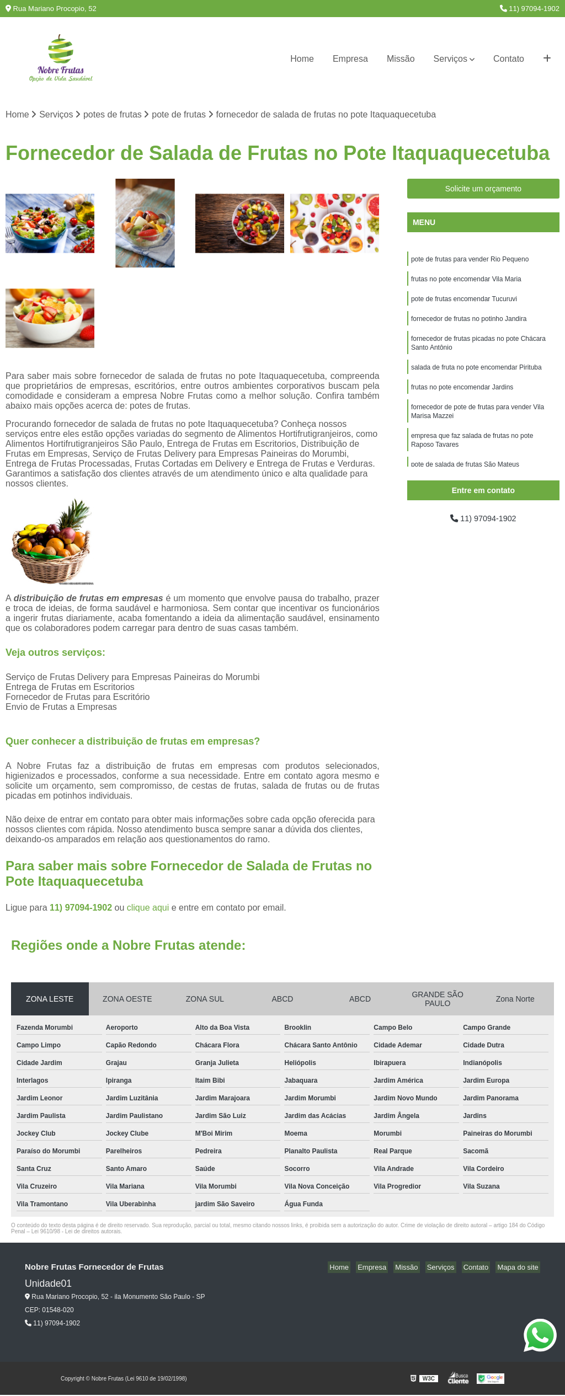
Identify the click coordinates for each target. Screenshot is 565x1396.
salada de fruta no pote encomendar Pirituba (476, 375)
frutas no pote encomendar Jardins (462, 396)
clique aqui (148, 908)
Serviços (450, 58)
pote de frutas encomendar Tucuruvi (464, 303)
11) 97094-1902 (529, 8)
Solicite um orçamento (483, 189)
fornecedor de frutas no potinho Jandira (468, 324)
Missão (401, 58)
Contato (508, 58)
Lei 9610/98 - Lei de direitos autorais (76, 1232)
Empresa (350, 58)
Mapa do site (519, 1268)
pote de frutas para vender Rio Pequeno (470, 261)
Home (302, 58)
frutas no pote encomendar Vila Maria (466, 282)
